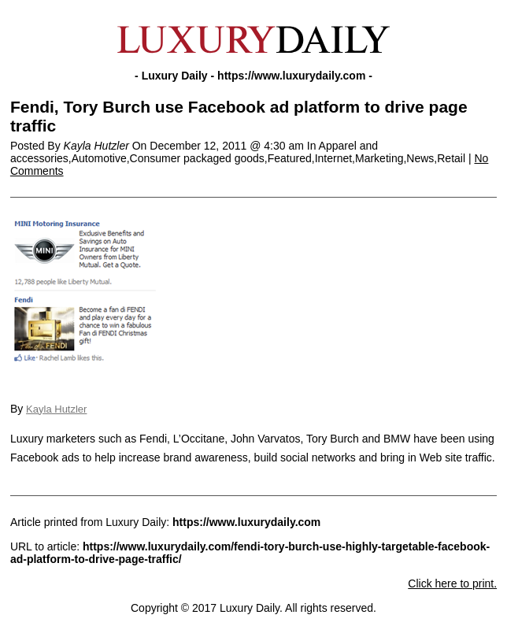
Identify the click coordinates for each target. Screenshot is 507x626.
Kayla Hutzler (56, 409)
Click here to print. (452, 583)
